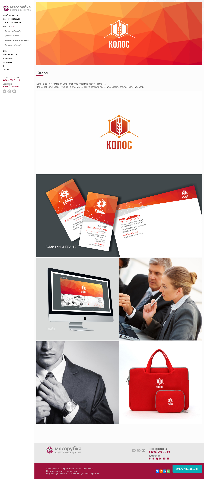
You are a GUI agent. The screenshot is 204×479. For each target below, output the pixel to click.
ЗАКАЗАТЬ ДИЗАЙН (187, 469)
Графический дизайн (13, 31)
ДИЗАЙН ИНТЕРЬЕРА (10, 15)
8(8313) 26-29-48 (11, 86)
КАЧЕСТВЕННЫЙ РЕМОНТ (12, 23)
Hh (4, 66)
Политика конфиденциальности (61, 471)
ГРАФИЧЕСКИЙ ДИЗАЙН (11, 19)
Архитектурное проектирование (16, 40)
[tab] (36, 441)
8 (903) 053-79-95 (11, 80)
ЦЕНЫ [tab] (5, 51)
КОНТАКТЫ (7, 70)
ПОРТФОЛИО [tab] (7, 27)
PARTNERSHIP (8, 62)
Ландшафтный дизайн (13, 45)
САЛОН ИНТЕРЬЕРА (10, 55)
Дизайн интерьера (12, 36)
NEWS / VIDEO (8, 58)
